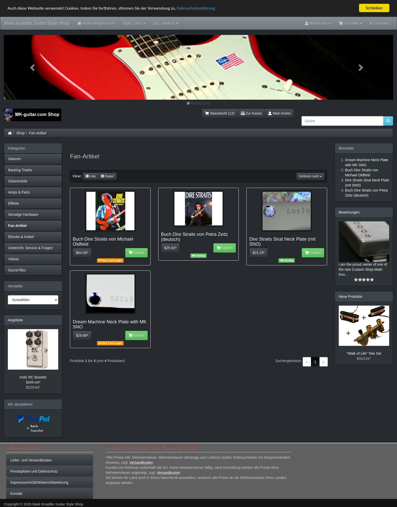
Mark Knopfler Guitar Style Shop (36, 23)
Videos (13, 259)
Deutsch (165, 23)
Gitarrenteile (17, 181)
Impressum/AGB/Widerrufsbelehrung (39, 482)
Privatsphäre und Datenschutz (34, 471)
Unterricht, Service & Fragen (30, 248)
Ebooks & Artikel (21, 237)
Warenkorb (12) (219, 113)
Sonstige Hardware (23, 215)
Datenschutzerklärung (196, 8)
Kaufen (136, 253)
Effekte (13, 203)
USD (134, 23)
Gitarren (14, 159)
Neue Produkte (350, 296)
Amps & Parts (19, 192)
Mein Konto (279, 113)
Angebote (15, 320)
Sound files (17, 270)
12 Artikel (350, 23)
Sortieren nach (310, 176)
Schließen (374, 8)
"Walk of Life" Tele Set (364, 353)
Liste (91, 176)
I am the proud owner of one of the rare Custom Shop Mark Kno (363, 269)
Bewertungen (349, 212)
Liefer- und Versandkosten (31, 460)
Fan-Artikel (37, 133)
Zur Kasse (379, 23)
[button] (33, 67)
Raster (107, 176)
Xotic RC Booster (33, 377)
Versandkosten (141, 462)
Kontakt (16, 494)
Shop (20, 133)
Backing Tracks (20, 170)
